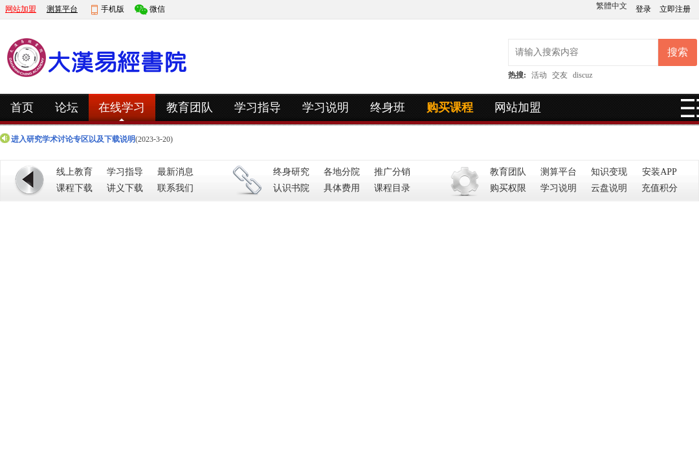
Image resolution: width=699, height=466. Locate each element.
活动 (539, 75)
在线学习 (121, 107)
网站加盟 (20, 9)
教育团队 (189, 107)
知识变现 (609, 172)
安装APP (659, 172)
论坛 (66, 107)
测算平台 (62, 9)
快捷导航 (690, 112)
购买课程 (450, 107)
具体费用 (342, 188)
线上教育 (74, 172)
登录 (644, 9)
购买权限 (508, 188)
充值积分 (659, 188)
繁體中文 (611, 5)
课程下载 (74, 188)
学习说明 (325, 107)
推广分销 (392, 172)
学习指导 (257, 107)
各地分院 (342, 172)
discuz (583, 75)
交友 (560, 75)
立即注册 (675, 9)
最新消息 (175, 172)
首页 (22, 107)
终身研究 (291, 172)
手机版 (112, 9)
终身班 (387, 107)
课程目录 (392, 188)
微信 (157, 9)
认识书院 (291, 188)
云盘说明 (609, 188)
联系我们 (175, 188)
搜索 (677, 52)
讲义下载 (125, 188)
